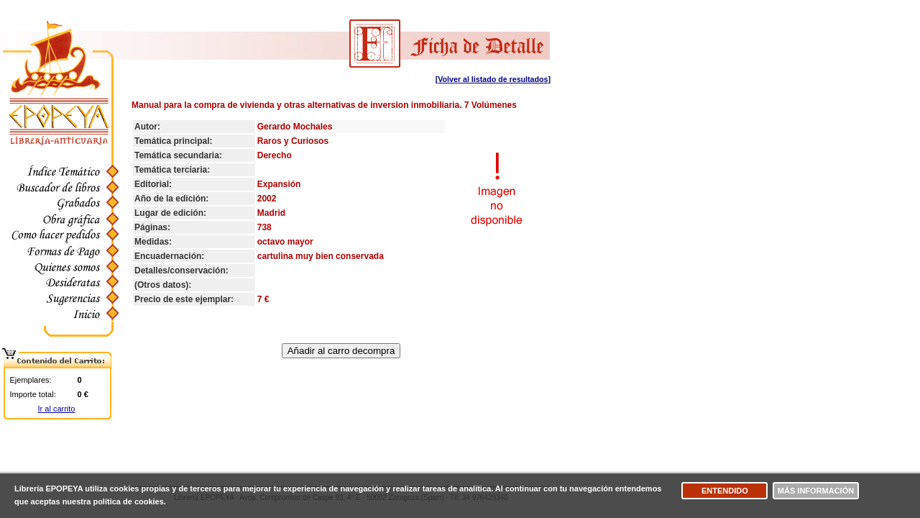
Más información (816, 490)
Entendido (725, 490)
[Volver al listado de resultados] (493, 79)
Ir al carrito (56, 408)
